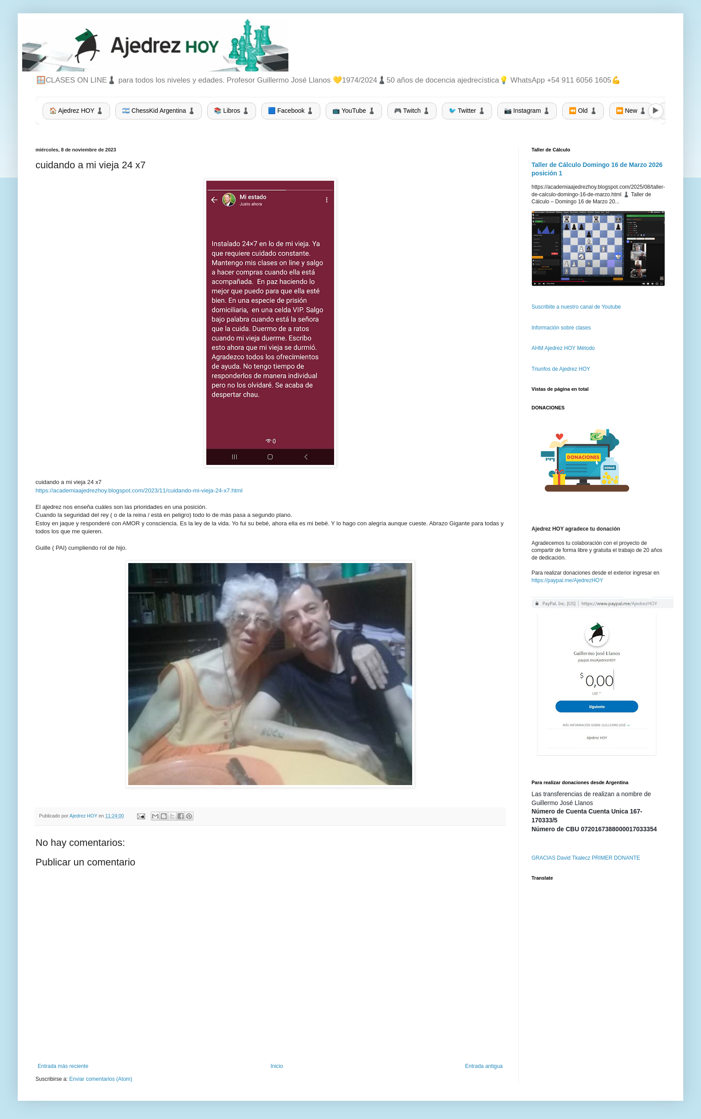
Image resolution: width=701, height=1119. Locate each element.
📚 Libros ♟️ (231, 110)
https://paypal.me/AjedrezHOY (567, 580)
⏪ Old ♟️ (583, 110)
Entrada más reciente (63, 1066)
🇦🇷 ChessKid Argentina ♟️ (158, 110)
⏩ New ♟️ (631, 110)
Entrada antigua (484, 1066)
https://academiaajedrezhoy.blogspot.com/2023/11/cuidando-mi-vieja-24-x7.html (139, 490)
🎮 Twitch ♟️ (412, 110)
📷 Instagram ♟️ (527, 110)
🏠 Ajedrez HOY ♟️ (76, 110)
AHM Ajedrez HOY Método (563, 348)
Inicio (277, 1066)
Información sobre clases (561, 328)
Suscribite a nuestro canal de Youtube (576, 307)
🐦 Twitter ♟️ (467, 110)
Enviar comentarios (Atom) (100, 1079)
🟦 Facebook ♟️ (291, 110)
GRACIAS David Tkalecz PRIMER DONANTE (586, 858)
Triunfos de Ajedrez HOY (561, 369)
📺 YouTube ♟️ (353, 110)
